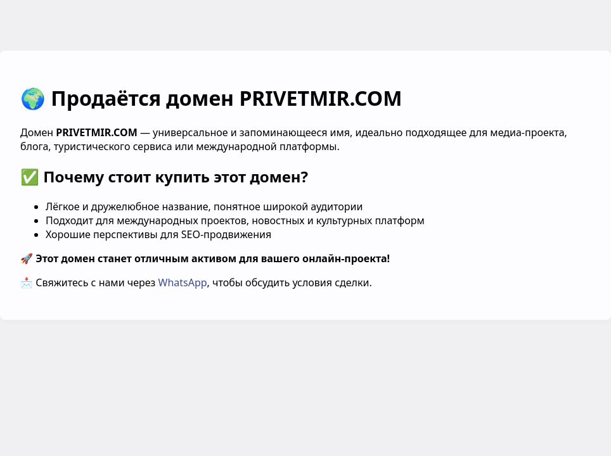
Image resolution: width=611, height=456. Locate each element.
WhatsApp (182, 282)
